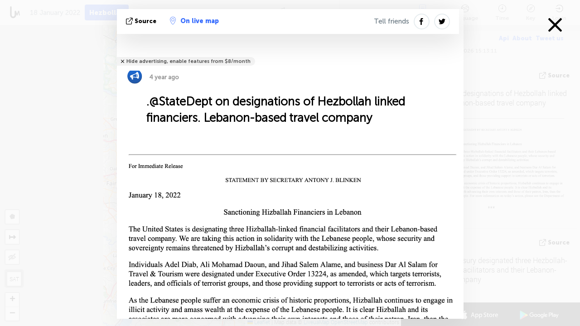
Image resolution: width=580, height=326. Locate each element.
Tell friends (391, 21)
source (142, 21)
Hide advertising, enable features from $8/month (188, 61)
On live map (194, 21)
